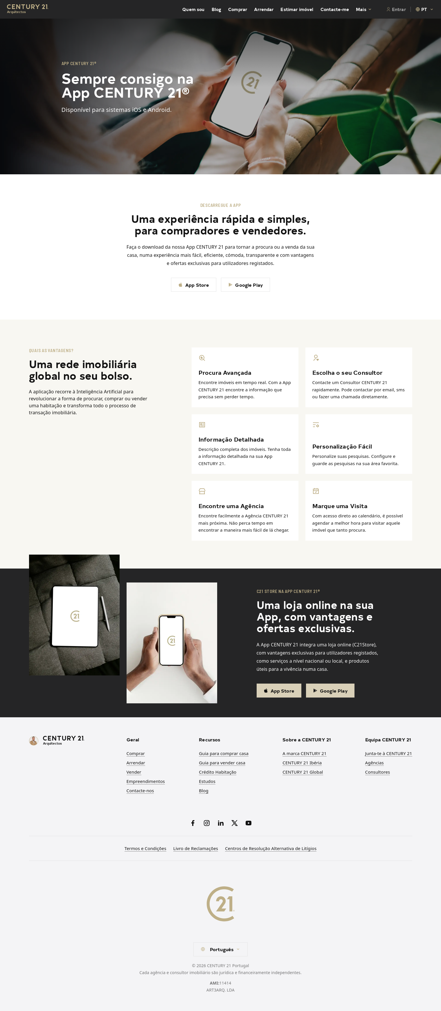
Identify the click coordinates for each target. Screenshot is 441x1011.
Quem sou (193, 9)
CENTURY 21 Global (302, 772)
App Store (193, 285)
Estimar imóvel (296, 9)
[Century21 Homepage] (27, 9)
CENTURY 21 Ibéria (302, 763)
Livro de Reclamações (195, 848)
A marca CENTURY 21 (304, 753)
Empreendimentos (146, 781)
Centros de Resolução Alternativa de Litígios (270, 848)
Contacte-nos (140, 790)
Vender (134, 772)
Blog (217, 9)
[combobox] (424, 9)
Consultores (377, 772)
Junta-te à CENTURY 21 (388, 753)
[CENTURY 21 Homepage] (74, 741)
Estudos (207, 781)
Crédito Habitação (217, 772)
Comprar (237, 9)
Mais (364, 9)
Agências (374, 763)
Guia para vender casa (222, 763)
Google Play (245, 285)
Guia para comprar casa (224, 753)
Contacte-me (335, 9)
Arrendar (263, 9)
